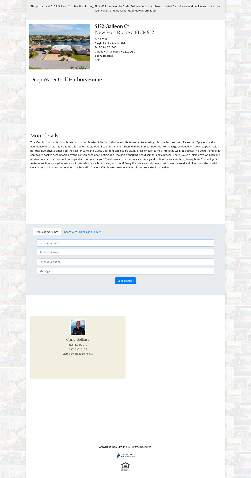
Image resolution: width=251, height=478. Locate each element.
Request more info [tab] (47, 231)
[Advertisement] (191, 48)
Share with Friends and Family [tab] (82, 231)
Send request (125, 280)
